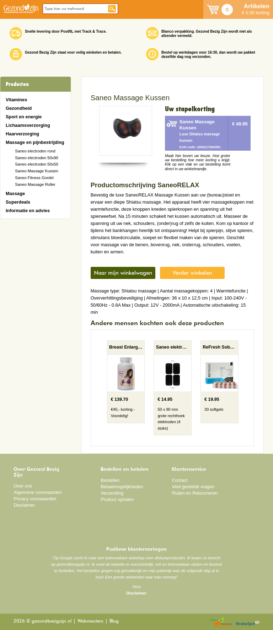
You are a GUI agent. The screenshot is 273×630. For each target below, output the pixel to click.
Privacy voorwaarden (35, 498)
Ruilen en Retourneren (195, 493)
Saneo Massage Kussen (36, 171)
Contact (179, 480)
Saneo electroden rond (35, 151)
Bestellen (110, 480)
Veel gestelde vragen (193, 486)
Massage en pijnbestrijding (35, 142)
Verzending (112, 493)
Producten (17, 84)
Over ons (23, 486)
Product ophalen (117, 499)
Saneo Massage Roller (35, 184)
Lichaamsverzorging (28, 125)
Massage (15, 193)
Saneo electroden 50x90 (36, 158)
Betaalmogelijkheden (122, 486)
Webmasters (90, 621)
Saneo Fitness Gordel (34, 178)
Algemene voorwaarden (38, 492)
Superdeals (18, 202)
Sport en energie (24, 116)
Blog (114, 621)
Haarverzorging (22, 133)
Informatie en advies (28, 210)
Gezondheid (19, 108)
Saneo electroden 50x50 (36, 164)
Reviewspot (247, 623)
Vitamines (16, 99)
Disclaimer (24, 505)
